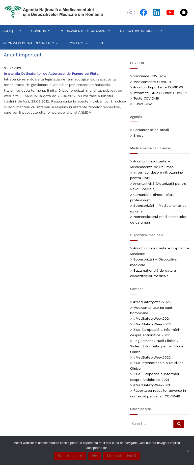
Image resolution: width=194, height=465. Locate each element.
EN (100, 43)
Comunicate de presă (151, 130)
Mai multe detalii (121, 456)
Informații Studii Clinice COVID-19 (161, 93)
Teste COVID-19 (146, 98)
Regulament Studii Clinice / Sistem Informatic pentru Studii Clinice (156, 346)
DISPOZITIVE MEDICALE (141, 31)
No (94, 456)
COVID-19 (41, 31)
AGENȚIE (11, 31)
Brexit (138, 135)
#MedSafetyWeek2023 (152, 324)
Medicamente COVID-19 (152, 82)
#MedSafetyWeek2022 (152, 357)
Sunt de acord (70, 456)
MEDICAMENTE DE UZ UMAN (85, 31)
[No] (187, 450)
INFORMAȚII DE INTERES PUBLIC (30, 43)
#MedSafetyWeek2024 (152, 318)
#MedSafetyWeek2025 (152, 302)
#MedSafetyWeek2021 (151, 385)
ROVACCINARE (145, 104)
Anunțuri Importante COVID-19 (158, 87)
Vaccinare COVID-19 (149, 76)
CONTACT (78, 43)
